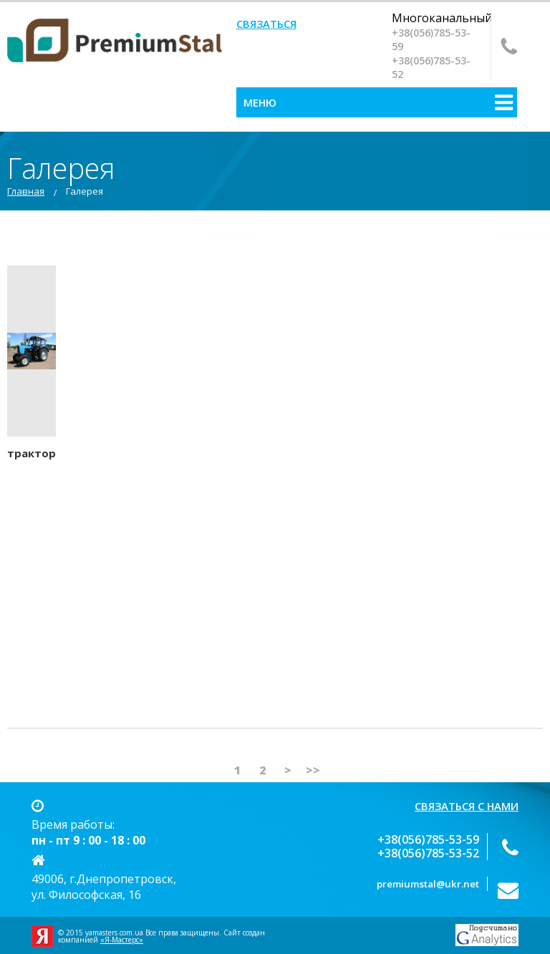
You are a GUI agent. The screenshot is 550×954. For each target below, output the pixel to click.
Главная (25, 191)
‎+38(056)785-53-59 (431, 39)
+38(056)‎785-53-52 (431, 67)
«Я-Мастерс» (121, 940)
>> (313, 770)
